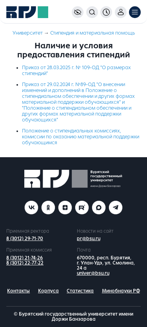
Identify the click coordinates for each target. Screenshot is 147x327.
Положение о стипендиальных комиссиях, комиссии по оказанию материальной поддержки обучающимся (80, 136)
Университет (28, 33)
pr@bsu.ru (88, 238)
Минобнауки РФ (121, 290)
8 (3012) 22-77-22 (25, 263)
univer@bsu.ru (93, 273)
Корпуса (48, 290)
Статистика (80, 290)
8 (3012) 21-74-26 (24, 257)
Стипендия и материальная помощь (92, 33)
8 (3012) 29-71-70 (24, 238)
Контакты (18, 290)
